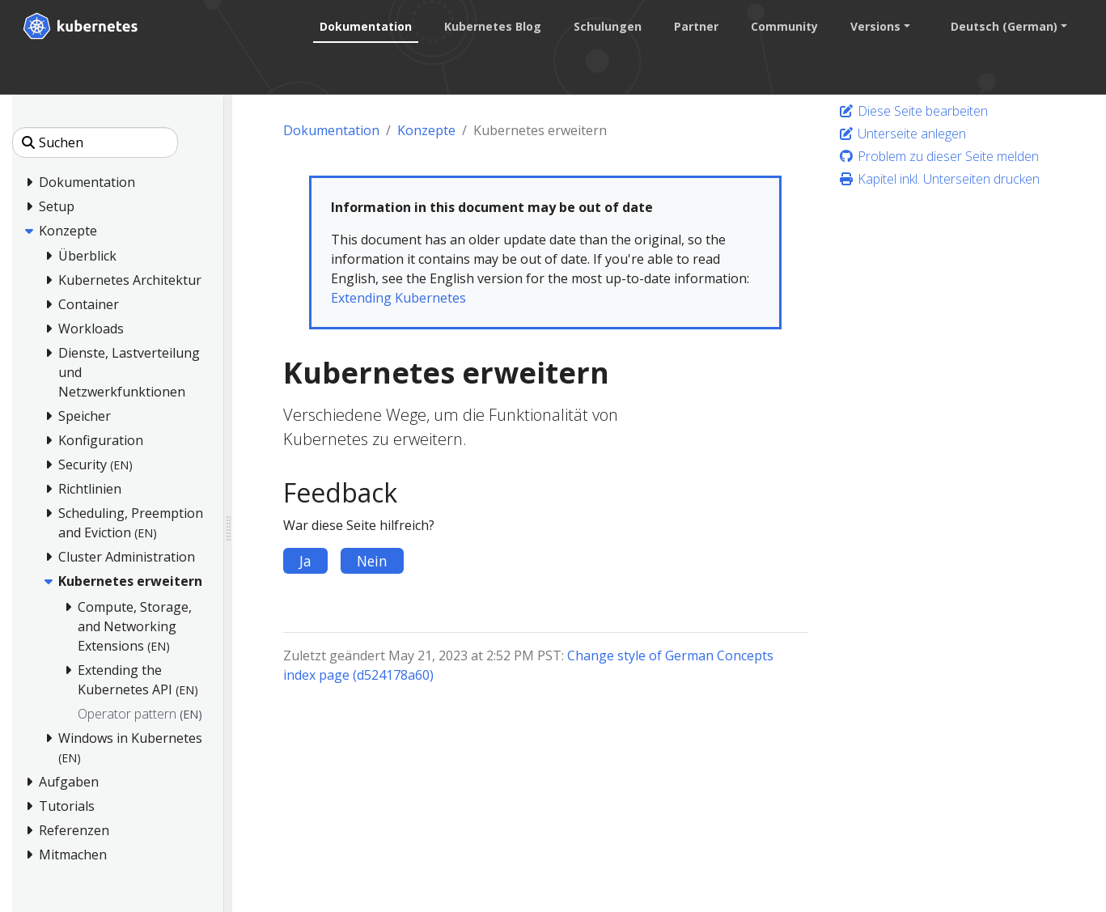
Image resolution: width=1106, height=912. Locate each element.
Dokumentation (366, 26)
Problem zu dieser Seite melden (938, 156)
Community (784, 26)
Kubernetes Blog (492, 26)
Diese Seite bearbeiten (913, 111)
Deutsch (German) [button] (1004, 26)
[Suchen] (95, 142)
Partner (696, 26)
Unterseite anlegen (902, 133)
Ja (305, 561)
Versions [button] (875, 26)
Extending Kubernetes (398, 298)
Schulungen (608, 26)
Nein (372, 561)
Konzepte (426, 130)
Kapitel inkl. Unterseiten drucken (939, 179)
